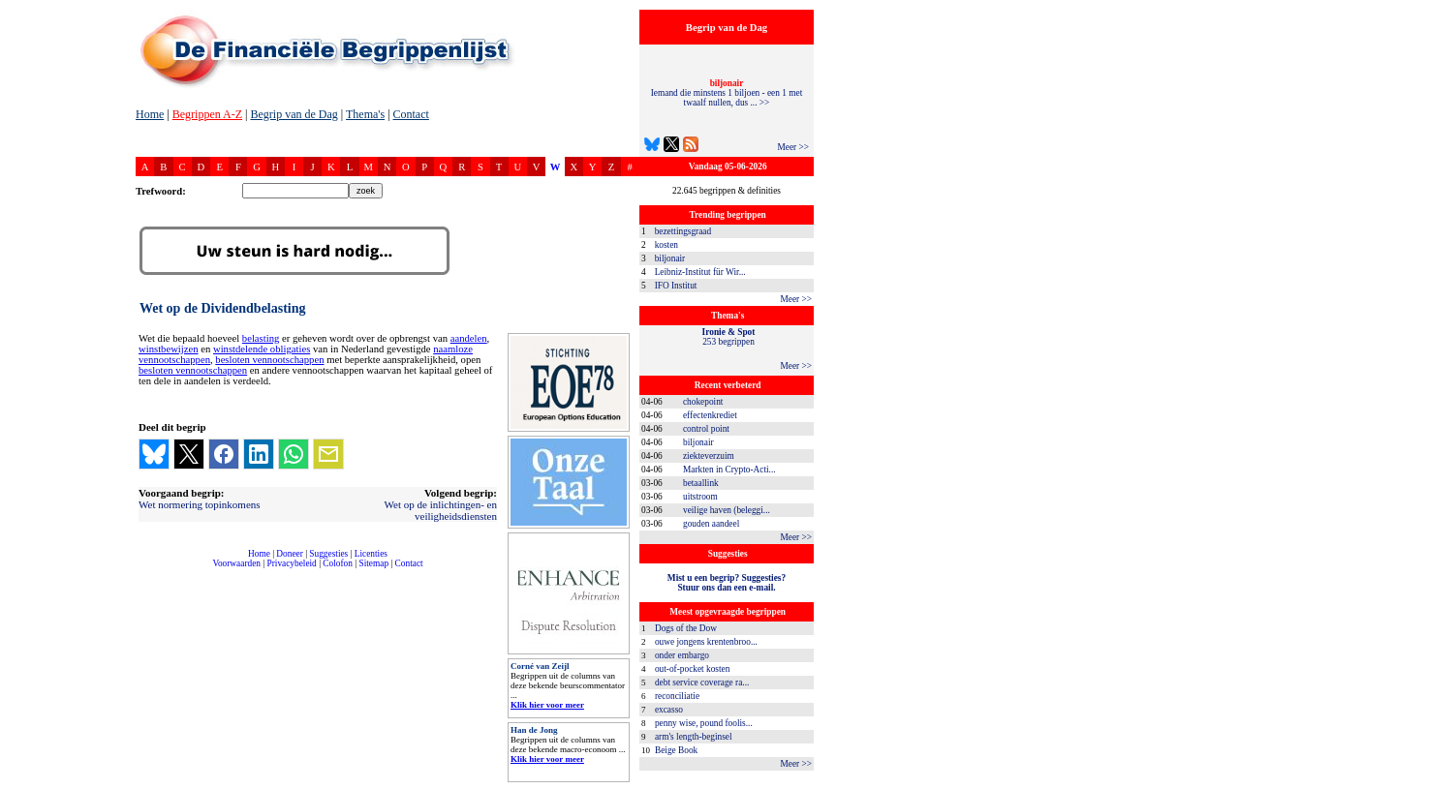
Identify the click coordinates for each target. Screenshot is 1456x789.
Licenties (371, 554)
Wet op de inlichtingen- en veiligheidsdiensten (441, 510)
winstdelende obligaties (261, 349)
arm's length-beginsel (693, 737)
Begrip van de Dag (293, 114)
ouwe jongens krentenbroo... (706, 642)
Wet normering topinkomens (200, 504)
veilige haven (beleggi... (726, 510)
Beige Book (676, 750)
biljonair (670, 258)
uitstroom (700, 496)
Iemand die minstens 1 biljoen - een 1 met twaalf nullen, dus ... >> (726, 92)
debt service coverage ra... (702, 682)
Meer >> (793, 147)
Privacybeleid (292, 563)
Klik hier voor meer (547, 705)
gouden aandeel (711, 524)
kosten (666, 245)
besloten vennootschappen (269, 359)
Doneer (289, 554)
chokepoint (703, 402)
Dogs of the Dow (686, 628)
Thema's (365, 114)
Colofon (338, 563)
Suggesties (328, 554)
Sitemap (373, 563)
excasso (669, 709)
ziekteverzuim (708, 456)
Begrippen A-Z (207, 114)
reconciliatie (677, 696)
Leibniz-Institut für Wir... (700, 272)
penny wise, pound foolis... (704, 723)
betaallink (701, 483)
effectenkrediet (710, 415)
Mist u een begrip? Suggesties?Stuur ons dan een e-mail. (726, 582)
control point (706, 429)
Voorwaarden (236, 563)
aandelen (468, 338)
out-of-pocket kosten (692, 669)
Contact (411, 114)
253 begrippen (729, 337)
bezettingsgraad (683, 231)
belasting (260, 338)
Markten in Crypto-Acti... (729, 469)
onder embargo (682, 655)
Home (150, 114)
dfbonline (1437, 783)
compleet (146, 570)
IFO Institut (676, 285)
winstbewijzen (169, 349)
